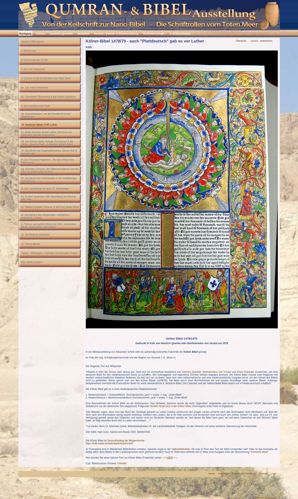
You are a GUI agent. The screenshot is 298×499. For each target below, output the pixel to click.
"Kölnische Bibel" (259, 452)
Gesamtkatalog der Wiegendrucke (125, 440)
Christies (122, 463)
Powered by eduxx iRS (266, 498)
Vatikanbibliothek (181, 449)
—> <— (169, 457)
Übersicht (241, 41)
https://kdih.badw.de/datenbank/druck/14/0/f (109, 443)
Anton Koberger (245, 371)
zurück (254, 41)
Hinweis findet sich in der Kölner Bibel (170, 406)
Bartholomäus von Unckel (217, 371)
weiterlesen (266, 41)
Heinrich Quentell (191, 371)
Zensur (112, 371)
